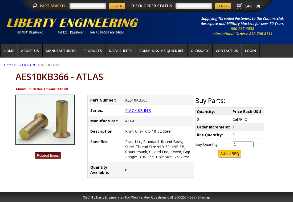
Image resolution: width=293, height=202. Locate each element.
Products (92, 50)
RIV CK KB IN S (27, 65)
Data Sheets (120, 50)
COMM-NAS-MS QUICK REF (161, 50)
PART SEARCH (53, 5)
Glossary (200, 50)
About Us (30, 50)
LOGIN (250, 50)
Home (9, 50)
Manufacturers (61, 50)
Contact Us (227, 50)
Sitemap (204, 197)
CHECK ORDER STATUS (151, 5)
